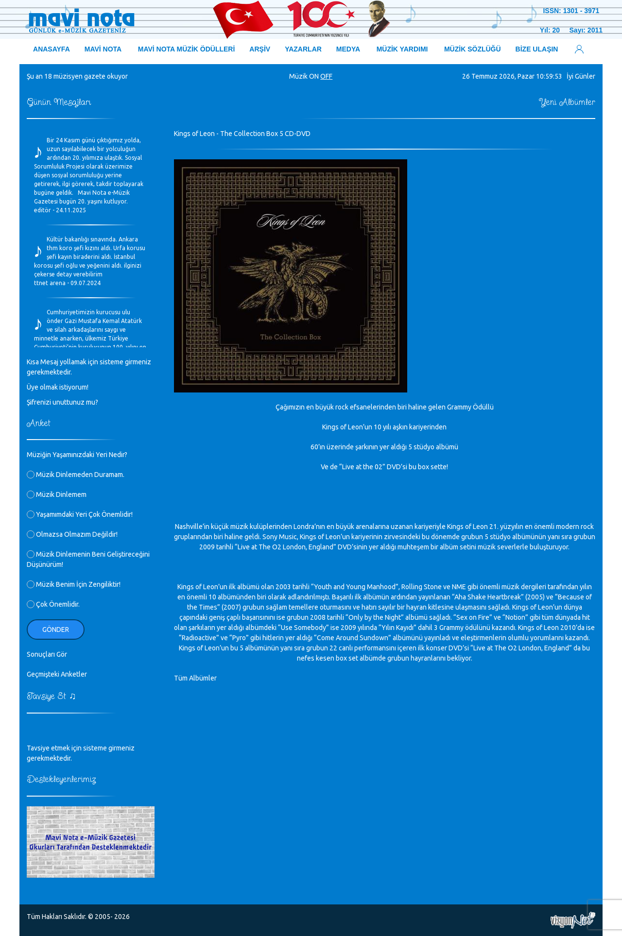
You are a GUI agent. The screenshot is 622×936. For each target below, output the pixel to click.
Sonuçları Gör (47, 654)
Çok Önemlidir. (53, 604)
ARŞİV (259, 49)
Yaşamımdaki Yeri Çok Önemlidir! (80, 514)
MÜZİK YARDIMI (402, 49)
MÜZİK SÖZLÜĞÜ (472, 49)
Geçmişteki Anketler (57, 674)
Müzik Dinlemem (56, 494)
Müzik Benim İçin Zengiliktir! (74, 584)
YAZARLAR (303, 49)
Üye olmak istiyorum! (57, 387)
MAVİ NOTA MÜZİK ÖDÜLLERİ (186, 49)
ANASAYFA (51, 49)
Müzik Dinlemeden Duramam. (75, 474)
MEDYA (348, 49)
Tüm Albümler (195, 678)
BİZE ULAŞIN (537, 49)
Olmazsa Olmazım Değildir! (72, 534)
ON (314, 76)
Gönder (55, 629)
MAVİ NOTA (103, 49)
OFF (326, 76)
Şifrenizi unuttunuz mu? (62, 402)
